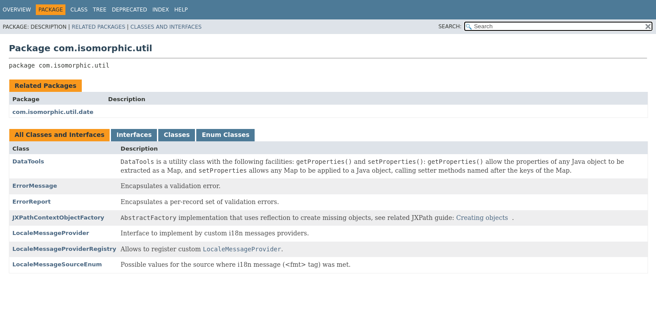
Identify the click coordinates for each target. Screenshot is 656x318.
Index (161, 10)
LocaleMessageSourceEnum (57, 264)
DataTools (28, 161)
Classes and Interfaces (166, 27)
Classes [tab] (177, 134)
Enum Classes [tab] (225, 134)
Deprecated (129, 10)
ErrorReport (31, 201)
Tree (100, 10)
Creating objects (482, 217)
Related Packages (98, 27)
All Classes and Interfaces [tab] (59, 134)
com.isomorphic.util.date (52, 112)
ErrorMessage (34, 185)
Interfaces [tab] (134, 134)
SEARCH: (450, 26)
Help (181, 10)
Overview (17, 10)
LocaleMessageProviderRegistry (64, 249)
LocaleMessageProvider (50, 233)
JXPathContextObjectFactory (58, 217)
